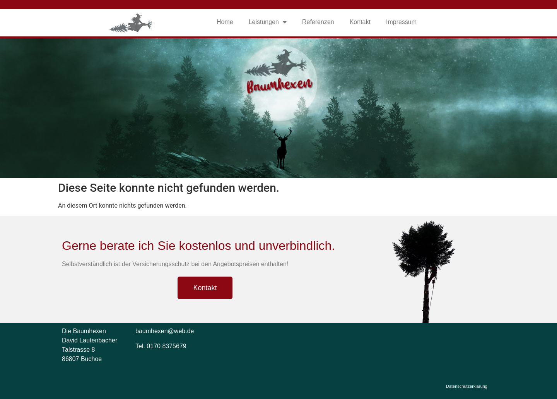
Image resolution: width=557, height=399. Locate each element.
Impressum (401, 22)
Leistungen (268, 22)
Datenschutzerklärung (466, 386)
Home (225, 22)
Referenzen (318, 22)
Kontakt (360, 22)
